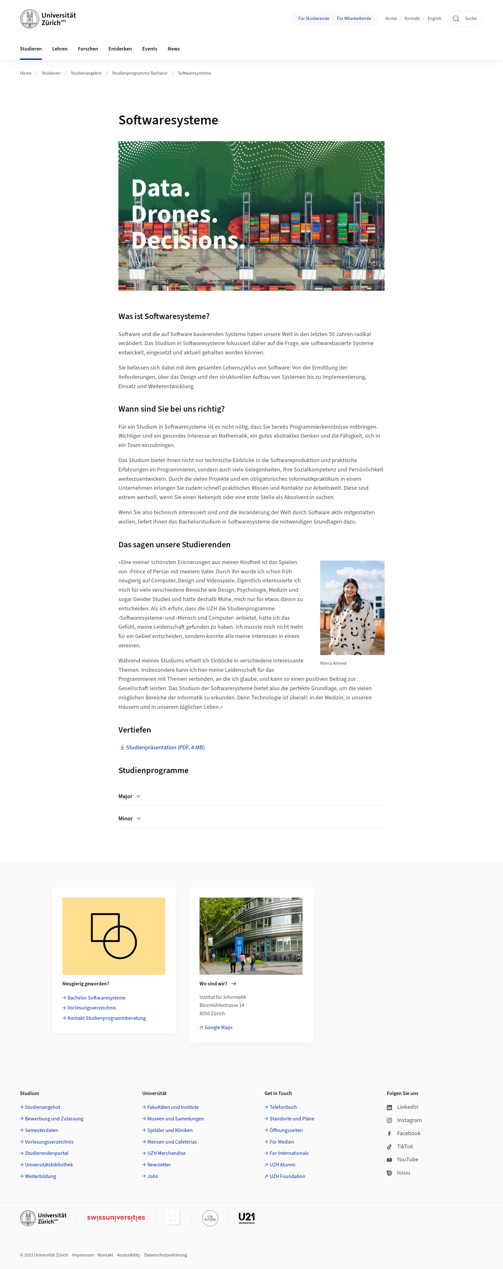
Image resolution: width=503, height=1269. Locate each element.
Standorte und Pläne (292, 1118)
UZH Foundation (287, 1176)
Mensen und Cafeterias (172, 1142)
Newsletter (159, 1164)
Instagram (404, 1120)
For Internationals (289, 1153)
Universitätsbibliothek (49, 1164)
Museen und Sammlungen (175, 1118)
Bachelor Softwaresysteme (97, 997)
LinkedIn (402, 1107)
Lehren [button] (60, 48)
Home (391, 18)
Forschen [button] (88, 48)
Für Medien (282, 1142)
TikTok (400, 1147)
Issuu (398, 1173)
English (435, 18)
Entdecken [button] (120, 48)
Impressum (83, 1255)
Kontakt (412, 18)
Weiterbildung (40, 1176)
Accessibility (128, 1255)
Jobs (152, 1176)
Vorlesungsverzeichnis (92, 1007)
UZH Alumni (282, 1164)
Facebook (404, 1133)
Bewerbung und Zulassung (54, 1118)
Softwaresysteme (194, 73)
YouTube (402, 1159)
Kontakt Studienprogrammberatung (107, 1018)
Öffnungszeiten (286, 1130)
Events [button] (149, 48)
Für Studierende (313, 18)
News (174, 48)
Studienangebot (86, 73)
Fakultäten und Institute (173, 1107)
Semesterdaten (41, 1130)
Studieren (51, 73)
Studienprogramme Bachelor (140, 73)
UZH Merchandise (166, 1153)
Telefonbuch (283, 1107)
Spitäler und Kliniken (170, 1130)
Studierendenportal (46, 1153)
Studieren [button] (31, 48)
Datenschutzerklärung (165, 1255)
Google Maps (219, 1027)
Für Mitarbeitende (354, 18)
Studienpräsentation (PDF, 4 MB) (165, 748)
